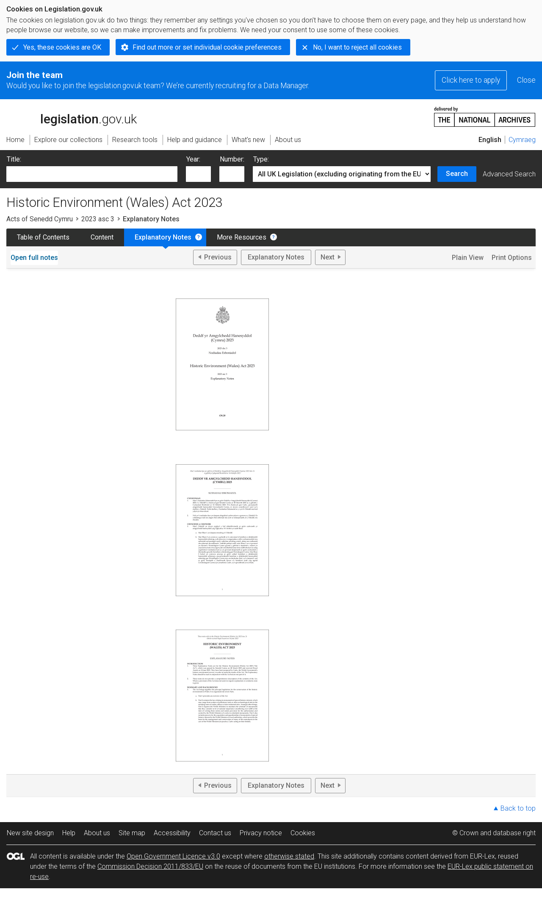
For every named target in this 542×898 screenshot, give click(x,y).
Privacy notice (261, 833)
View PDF (222, 356)
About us (97, 833)
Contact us (215, 833)
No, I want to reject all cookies (357, 47)
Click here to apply (471, 80)
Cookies (302, 833)
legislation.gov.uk (71, 116)
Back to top (518, 808)
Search (457, 174)
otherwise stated (289, 856)
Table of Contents (43, 237)
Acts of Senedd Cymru (39, 219)
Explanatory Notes (163, 237)
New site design (30, 833)
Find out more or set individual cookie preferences (207, 47)
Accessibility (172, 833)
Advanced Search (509, 174)
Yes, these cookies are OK (62, 47)
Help (68, 833)
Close (526, 80)
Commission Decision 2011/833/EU (150, 866)
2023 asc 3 (97, 219)
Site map (132, 833)
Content (102, 237)
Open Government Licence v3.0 (173, 856)
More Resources (241, 237)
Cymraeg (522, 140)
